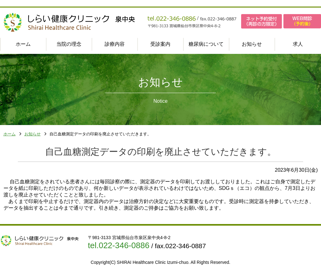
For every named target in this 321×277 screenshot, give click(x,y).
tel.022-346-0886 (119, 245)
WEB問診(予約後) (302, 21)
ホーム (9, 134)
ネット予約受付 (261, 21)
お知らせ (32, 134)
